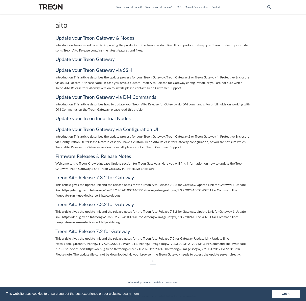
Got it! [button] (286, 293)
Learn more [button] (130, 293)
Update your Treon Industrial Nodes (93, 118)
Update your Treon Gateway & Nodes (94, 38)
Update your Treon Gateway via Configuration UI (106, 129)
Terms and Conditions (153, 282)
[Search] (269, 7)
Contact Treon (171, 282)
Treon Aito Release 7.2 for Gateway (92, 231)
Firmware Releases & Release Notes (93, 156)
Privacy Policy (134, 282)
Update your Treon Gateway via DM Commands (105, 97)
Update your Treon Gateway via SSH (93, 70)
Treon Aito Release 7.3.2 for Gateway (94, 177)
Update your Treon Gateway (85, 59)
